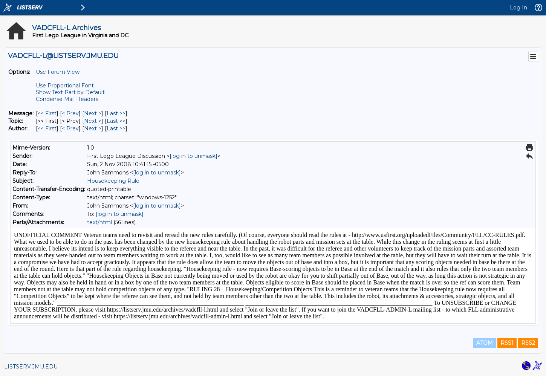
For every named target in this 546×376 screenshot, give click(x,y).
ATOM (484, 342)
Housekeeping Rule (113, 180)
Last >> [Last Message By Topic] (116, 121)
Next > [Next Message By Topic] (92, 121)
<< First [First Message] (47, 113)
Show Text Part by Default (70, 92)
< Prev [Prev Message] (70, 113)
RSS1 (507, 342)
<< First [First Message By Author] (47, 128)
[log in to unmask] (193, 156)
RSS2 (528, 342)
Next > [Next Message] (92, 113)
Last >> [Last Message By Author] (116, 128)
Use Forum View (58, 72)
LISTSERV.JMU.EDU (31, 366)
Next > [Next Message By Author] (92, 128)
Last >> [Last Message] (116, 113)
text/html (99, 222)
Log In (518, 7)
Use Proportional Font (65, 85)
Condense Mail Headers (67, 99)
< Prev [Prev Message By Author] (70, 128)
